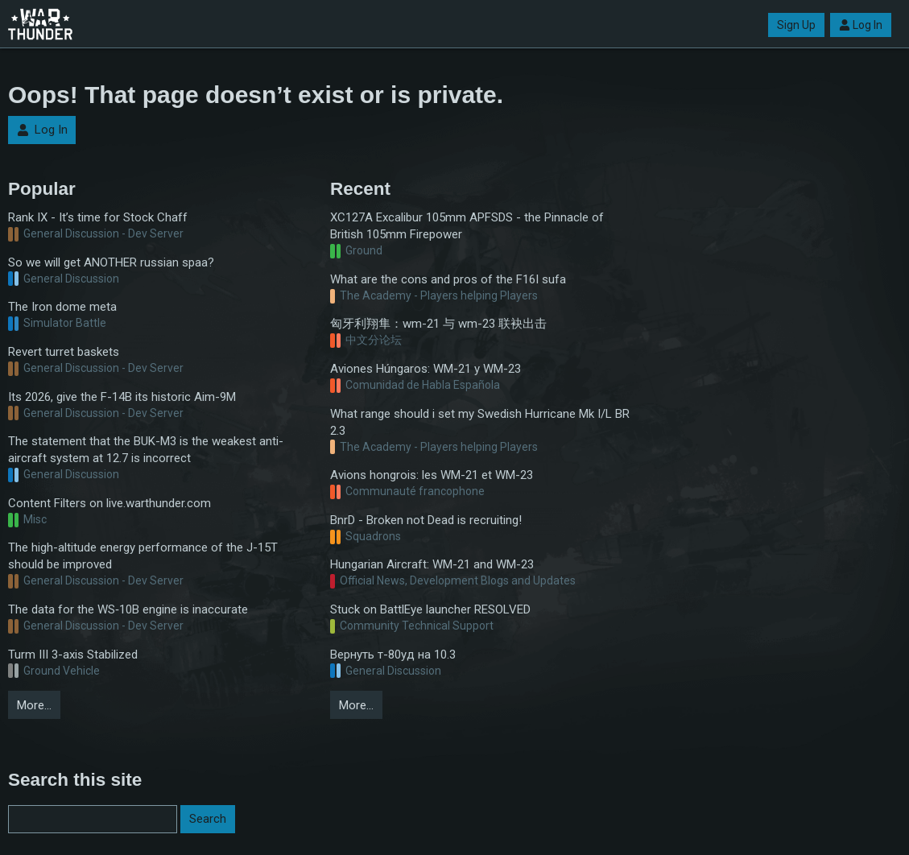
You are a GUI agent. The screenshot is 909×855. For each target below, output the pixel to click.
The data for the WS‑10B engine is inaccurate (128, 609)
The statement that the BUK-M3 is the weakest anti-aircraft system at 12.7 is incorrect (145, 449)
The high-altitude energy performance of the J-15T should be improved (143, 556)
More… (34, 705)
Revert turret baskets (63, 352)
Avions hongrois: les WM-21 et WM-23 (431, 475)
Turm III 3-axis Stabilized (73, 654)
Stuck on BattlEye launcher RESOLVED (430, 609)
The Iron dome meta (62, 306)
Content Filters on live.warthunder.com (109, 503)
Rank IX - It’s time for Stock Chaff (98, 217)
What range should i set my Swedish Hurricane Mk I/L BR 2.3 (480, 422)
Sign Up (796, 25)
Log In (860, 25)
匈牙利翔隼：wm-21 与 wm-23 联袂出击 (438, 323)
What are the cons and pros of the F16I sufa (448, 279)
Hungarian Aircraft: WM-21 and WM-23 (432, 564)
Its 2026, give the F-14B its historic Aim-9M (122, 397)
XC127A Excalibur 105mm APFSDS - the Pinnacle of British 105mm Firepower (467, 226)
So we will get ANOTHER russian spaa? (111, 262)
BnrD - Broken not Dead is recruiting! (426, 520)
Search (207, 819)
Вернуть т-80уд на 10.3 (393, 654)
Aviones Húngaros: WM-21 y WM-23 (425, 368)
